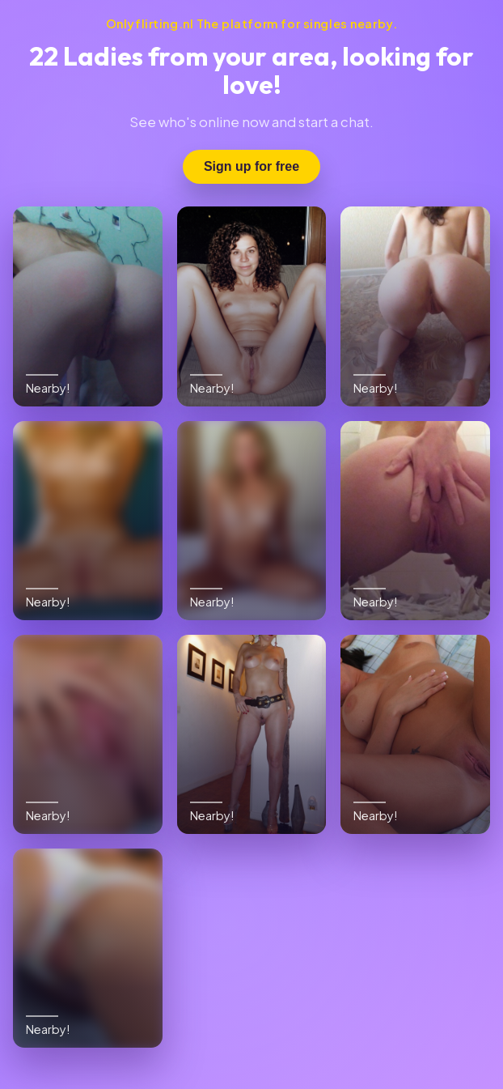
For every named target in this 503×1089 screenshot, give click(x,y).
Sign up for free (251, 166)
